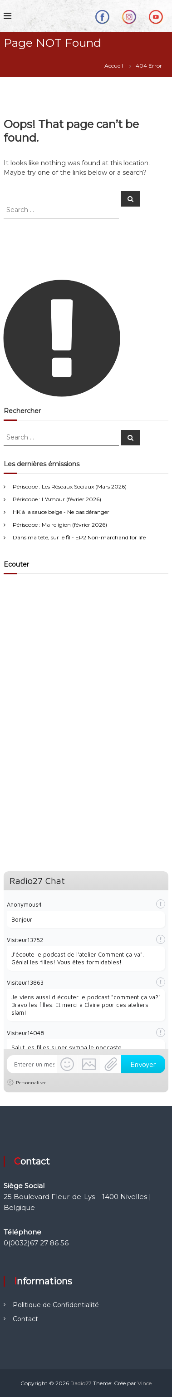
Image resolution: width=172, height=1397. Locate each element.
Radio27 (81, 1383)
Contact (25, 1319)
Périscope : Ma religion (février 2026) (60, 524)
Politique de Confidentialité (56, 1305)
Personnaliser (31, 1082)
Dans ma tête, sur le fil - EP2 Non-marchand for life (79, 537)
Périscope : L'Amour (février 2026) (57, 499)
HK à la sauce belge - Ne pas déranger (61, 511)
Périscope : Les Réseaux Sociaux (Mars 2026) (70, 486)
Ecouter (16, 564)
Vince (145, 1383)
